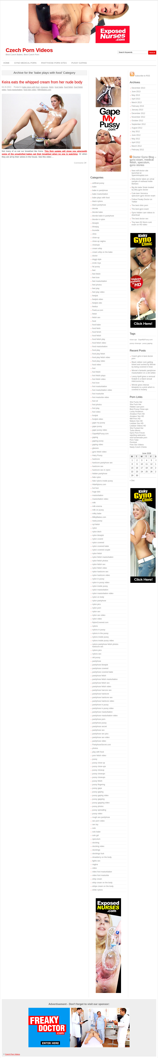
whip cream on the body (102, 883)
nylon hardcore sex (100, 572)
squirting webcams (137, 435)
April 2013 (136, 99)
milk (94, 503)
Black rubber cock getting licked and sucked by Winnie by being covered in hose (143, 364)
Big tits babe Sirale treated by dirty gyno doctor (143, 188)
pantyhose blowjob (100, 665)
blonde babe (97, 212)
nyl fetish (96, 524)
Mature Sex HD (136, 421)
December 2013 (138, 88)
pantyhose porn (98, 719)
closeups (44, 87)
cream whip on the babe (102, 252)
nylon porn (96, 608)
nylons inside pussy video (103, 641)
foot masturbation (99, 386)
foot (93, 368)
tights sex (96, 861)
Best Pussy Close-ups (139, 409)
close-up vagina (99, 241)
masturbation (97, 495)
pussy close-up (98, 763)
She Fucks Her (136, 402)
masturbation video (100, 499)
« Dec (132, 480)
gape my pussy (98, 423)
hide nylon (96, 477)
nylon (94, 528)
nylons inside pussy (100, 637)
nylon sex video (98, 615)
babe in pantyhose (100, 190)
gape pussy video (99, 430)
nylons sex (96, 654)
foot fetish (96, 372)
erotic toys (96, 263)
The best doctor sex (140, 219)
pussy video (97, 814)
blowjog (95, 227)
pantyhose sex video (100, 737)
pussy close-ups (99, 766)
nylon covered (98, 542)
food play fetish (98, 354)
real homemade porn (138, 437)
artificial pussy (98, 183)
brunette (95, 230)
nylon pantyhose (99, 601)
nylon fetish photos (100, 561)
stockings (96, 850)
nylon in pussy (98, 579)
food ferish (96, 332)
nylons (95, 626)
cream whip (97, 248)
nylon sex (96, 611)
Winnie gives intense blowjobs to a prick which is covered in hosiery (143, 387)
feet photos (97, 285)
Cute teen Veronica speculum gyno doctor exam (143, 194)
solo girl (95, 835)
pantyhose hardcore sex (102, 697)
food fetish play (98, 339)
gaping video (97, 444)
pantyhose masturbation (102, 712)
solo (94, 828)
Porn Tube (134, 440)
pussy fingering (98, 784)
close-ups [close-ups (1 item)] (133, 340)
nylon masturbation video (102, 593)
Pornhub (133, 442)
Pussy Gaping (79, 63)
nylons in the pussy (100, 633)
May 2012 (136, 139)
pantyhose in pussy (100, 705)
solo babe (96, 832)
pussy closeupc (98, 774)
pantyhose (96, 661)
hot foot (95, 488)
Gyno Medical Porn (25, 63)
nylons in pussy (98, 630)
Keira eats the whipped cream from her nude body (42, 82)
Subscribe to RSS (140, 76)
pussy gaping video (100, 795)
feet (93, 270)
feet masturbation (99, 281)
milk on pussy (98, 510)
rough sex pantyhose (101, 817)
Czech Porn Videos (29, 50)
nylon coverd (97, 539)
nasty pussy (97, 521)
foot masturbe (98, 394)
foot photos (97, 404)
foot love (95, 383)
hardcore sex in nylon (101, 470)
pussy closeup (98, 770)
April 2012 (136, 142)
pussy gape (97, 788)
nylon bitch (96, 532)
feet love (95, 277)
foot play (95, 408)
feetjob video (97, 299)
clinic (94, 234)
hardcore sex (97, 466)
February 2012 (138, 150)
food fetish (68, 87)
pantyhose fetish (99, 676)
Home (6, 63)
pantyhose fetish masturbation (105, 679)
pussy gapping (98, 799)
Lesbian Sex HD (136, 423)
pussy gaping (97, 792)
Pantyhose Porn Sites (54, 63)
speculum (96, 839)
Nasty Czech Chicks (138, 447)
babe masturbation (100, 194)
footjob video (97, 419)
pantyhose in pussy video (103, 708)
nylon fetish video (99, 568)
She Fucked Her (136, 428)
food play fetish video (101, 357)
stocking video (98, 846)
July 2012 (136, 131)
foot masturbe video (100, 397)
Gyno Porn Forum (137, 433)
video (94, 868)
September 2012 (139, 124)
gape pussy (97, 426)
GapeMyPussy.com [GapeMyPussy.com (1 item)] (145, 340)
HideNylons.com (99, 484)
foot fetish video (99, 379)
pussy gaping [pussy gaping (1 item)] (147, 343)
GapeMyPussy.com (100, 434)
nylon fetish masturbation (102, 557)
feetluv (95, 306)
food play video (30, 90)
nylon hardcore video (101, 575)
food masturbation (14, 90)
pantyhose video (99, 741)
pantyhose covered (100, 668)
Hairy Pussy (97, 455)
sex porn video (98, 821)
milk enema (97, 506)
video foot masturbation (102, 872)
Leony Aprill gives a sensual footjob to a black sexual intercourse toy (143, 378)
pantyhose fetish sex (100, 683)
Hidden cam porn (137, 407)
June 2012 (136, 135)
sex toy (95, 824)
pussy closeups (98, 777)
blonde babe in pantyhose (103, 216)
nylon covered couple (101, 550)
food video (96, 365)
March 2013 (137, 102)
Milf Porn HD (135, 419)
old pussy (96, 657)
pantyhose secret (99, 726)
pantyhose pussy (99, 723)
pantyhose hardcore (100, 694)
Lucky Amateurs (136, 411)
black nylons (97, 201)
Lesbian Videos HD (138, 426)
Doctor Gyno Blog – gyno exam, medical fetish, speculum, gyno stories (143, 161)
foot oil (95, 401)
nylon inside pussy (100, 586)
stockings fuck (98, 853)
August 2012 (137, 128)
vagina (95, 864)
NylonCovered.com (100, 622)
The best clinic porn (140, 205)
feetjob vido (97, 303)
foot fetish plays (98, 375)
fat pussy (96, 267)
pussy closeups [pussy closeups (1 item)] (135, 343)
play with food (98, 752)
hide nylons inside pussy (102, 481)
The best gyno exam (140, 209)
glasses (95, 448)
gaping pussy (97, 441)
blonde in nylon (98, 219)
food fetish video (99, 343)
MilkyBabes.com (44, 90)
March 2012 (137, 146)
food (94, 321)
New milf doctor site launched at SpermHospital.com (140, 173)
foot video (96, 412)
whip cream (97, 879)
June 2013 (136, 91)
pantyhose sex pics (100, 734)
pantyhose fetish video (101, 686)
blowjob (95, 223)
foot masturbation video (102, 390)
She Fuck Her (135, 404)
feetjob (95, 296)
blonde (95, 208)
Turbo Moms (135, 430)
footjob (95, 415)
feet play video (98, 292)
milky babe (96, 513)
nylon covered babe (100, 546)
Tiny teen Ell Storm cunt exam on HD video (142, 223)
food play (96, 350)
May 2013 (136, 95)
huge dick (96, 492)
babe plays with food (30, 87)
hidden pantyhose (99, 473)
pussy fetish (97, 781)
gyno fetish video (99, 452)
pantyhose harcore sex (101, 690)
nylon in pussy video (100, 582)
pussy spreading (99, 810)
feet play (95, 288)
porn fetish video (99, 755)
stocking (95, 843)
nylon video (97, 619)
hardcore (96, 459)
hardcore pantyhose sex (102, 463)
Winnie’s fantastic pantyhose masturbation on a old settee (144, 371)
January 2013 (137, 110)
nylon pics (96, 604)
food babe (59, 87)
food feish (96, 328)
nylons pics (97, 650)
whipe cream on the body (102, 886)
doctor (94, 256)
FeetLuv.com (97, 310)
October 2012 (137, 121)
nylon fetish (97, 553)
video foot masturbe (100, 875)
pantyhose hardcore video (103, 701)
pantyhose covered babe (102, 672)
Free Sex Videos (137, 445)
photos (95, 748)
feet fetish (96, 274)
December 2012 (138, 113)
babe (94, 187)
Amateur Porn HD (137, 414)
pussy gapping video (100, 803)
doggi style (96, 259)
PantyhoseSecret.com (101, 745)
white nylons (97, 890)
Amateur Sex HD (137, 416)
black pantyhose (99, 205)
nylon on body (98, 597)
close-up (95, 237)
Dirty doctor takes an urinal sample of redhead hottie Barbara (143, 181)
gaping (95, 437)
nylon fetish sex (98, 564)
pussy (94, 759)
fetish (51, 87)
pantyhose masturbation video (105, 715)
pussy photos (97, 806)
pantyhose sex (98, 730)
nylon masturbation (100, 590)
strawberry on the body (102, 857)
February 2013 (138, 106)
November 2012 (138, 117)
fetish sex (96, 317)
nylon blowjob (98, 535)
